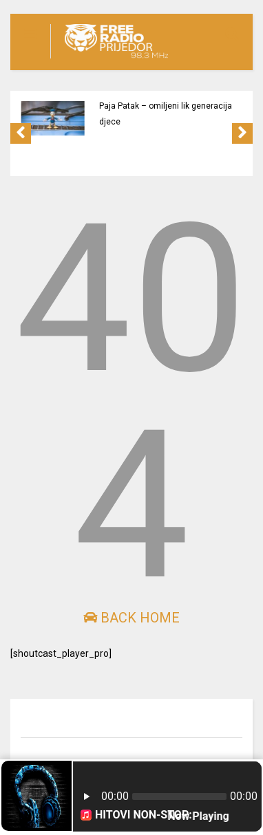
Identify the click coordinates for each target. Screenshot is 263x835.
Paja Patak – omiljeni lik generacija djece (165, 114)
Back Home (131, 617)
